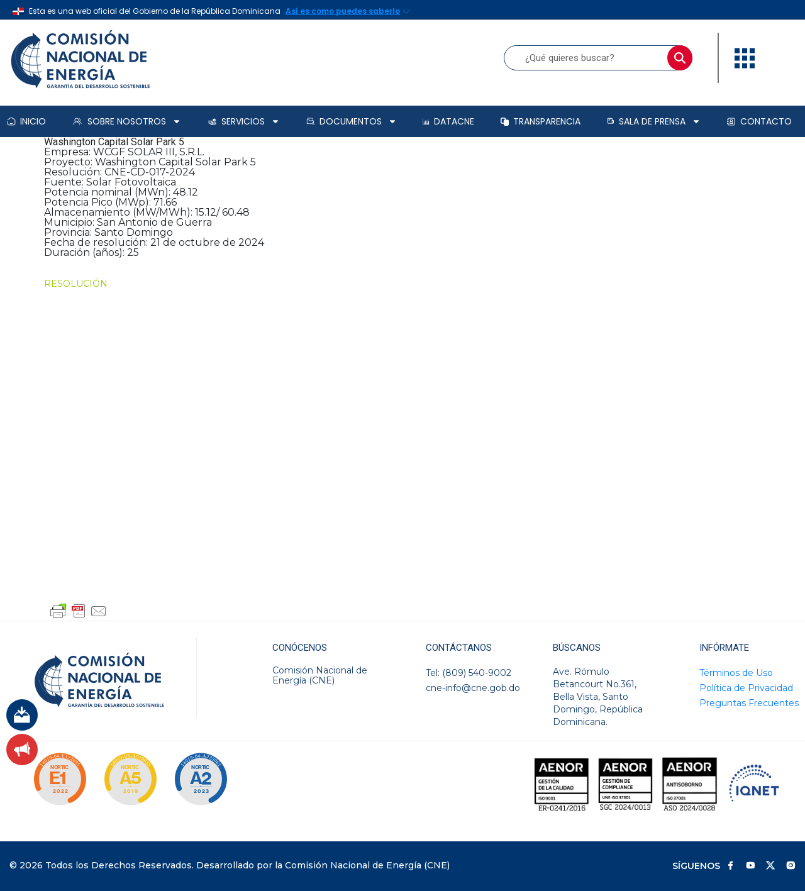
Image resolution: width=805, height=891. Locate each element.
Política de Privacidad (746, 688)
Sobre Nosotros (126, 121)
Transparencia (540, 121)
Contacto (759, 121)
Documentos (351, 121)
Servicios (244, 121)
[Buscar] (679, 57)
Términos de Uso (736, 672)
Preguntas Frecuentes (749, 703)
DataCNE (448, 121)
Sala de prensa (654, 121)
